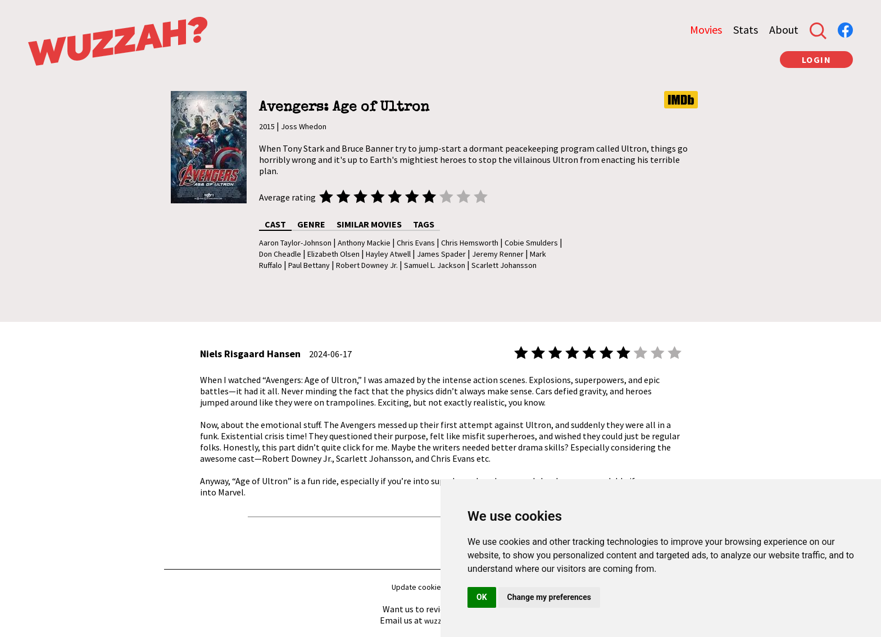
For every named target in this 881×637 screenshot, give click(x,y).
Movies (706, 29)
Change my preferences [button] (549, 597)
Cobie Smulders (531, 243)
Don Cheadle (280, 254)
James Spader (441, 254)
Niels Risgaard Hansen (250, 353)
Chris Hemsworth (469, 243)
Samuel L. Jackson (434, 265)
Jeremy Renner (498, 254)
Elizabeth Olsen (333, 254)
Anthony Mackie (364, 243)
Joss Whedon (303, 126)
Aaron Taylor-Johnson (295, 243)
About (783, 29)
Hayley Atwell (388, 254)
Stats (745, 29)
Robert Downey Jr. (367, 265)
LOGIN (817, 59)
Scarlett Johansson (504, 265)
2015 (267, 126)
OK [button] (481, 597)
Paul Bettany (309, 265)
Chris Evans (416, 243)
